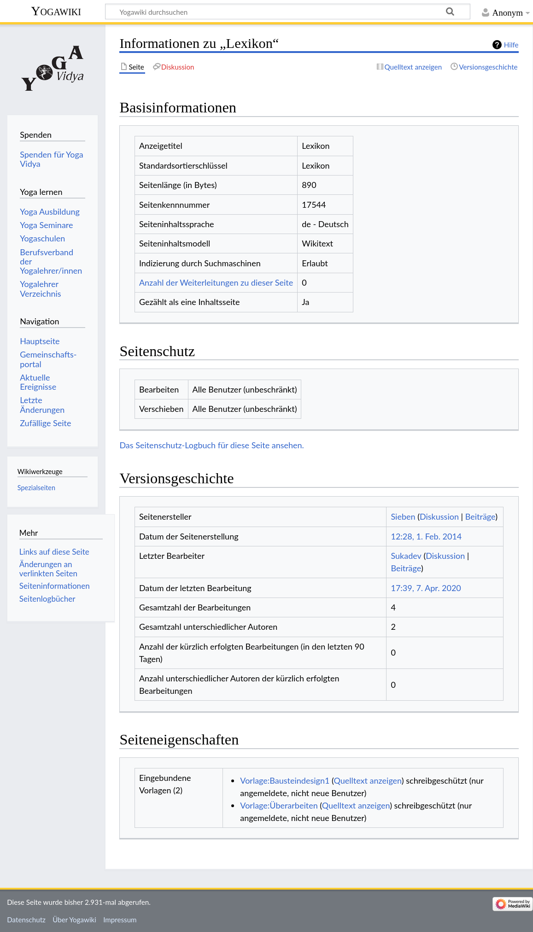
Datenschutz (26, 919)
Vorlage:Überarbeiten (278, 805)
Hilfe (511, 45)
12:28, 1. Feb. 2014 (426, 536)
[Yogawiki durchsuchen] (287, 11)
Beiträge (480, 516)
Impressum (120, 919)
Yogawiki (56, 11)
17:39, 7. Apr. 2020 (426, 588)
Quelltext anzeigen (367, 780)
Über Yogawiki (74, 919)
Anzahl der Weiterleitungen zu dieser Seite (216, 282)
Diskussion (439, 516)
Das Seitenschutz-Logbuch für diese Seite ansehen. (211, 445)
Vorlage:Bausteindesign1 (284, 780)
